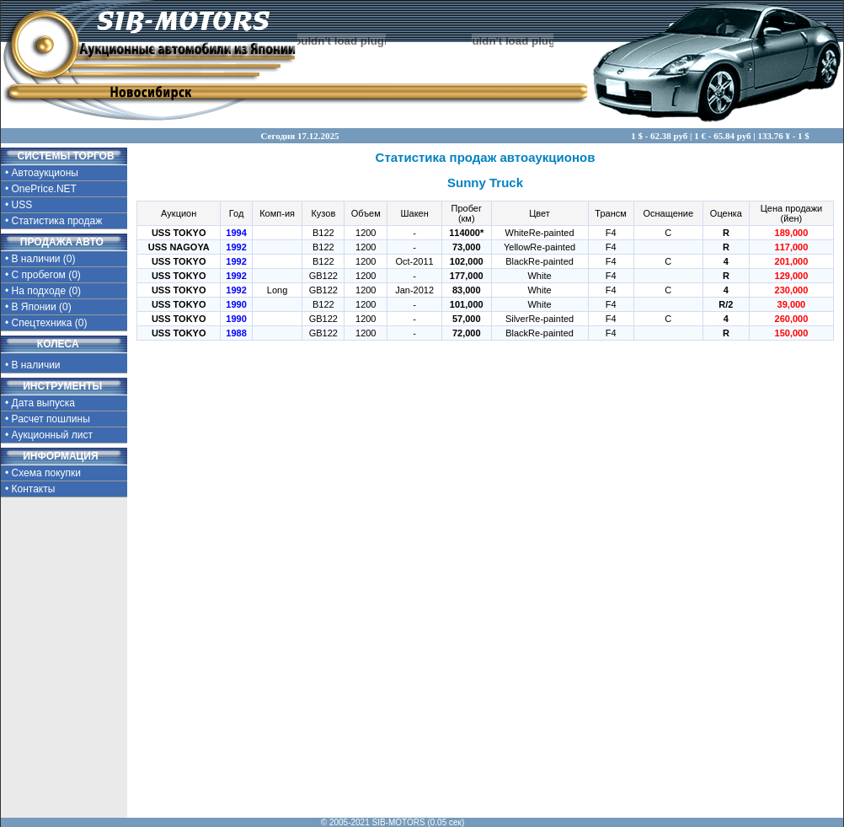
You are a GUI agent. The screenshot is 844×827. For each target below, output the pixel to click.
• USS (18, 205)
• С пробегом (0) (43, 275)
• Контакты (30, 489)
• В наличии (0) (40, 259)
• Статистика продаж (53, 221)
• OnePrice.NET (41, 189)
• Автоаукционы (41, 173)
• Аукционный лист (49, 435)
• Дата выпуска (40, 403)
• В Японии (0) (38, 307)
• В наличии (48, 363)
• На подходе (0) (43, 291)
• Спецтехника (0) (46, 323)
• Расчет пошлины (47, 419)
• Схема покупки (43, 473)
